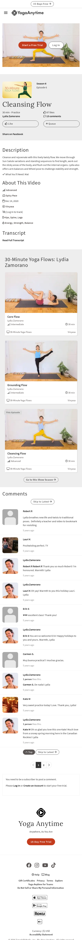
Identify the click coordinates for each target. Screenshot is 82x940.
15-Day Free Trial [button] (41, 841)
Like (9, 123)
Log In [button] (56, 45)
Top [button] (29, 752)
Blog (45, 874)
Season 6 (41, 83)
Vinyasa (9, 206)
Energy (8, 222)
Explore (59, 880)
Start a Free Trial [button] (32, 45)
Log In (16, 785)
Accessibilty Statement (41, 934)
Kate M (26, 698)
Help (35, 874)
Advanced (11, 190)
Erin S (26, 608)
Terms (50, 880)
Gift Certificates (27, 880)
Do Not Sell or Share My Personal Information (40, 887)
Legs (20, 217)
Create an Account (33, 785)
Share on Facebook (12, 134)
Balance (29, 222)
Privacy (41, 880)
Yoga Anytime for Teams (40, 884)
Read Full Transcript (13, 240)
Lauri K (27, 539)
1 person (27, 679)
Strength (18, 222)
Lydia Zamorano (11, 116)
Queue (51, 123)
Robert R (27, 511)
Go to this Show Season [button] (41, 479)
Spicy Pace (11, 195)
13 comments (53, 116)
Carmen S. (28, 654)
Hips (6, 217)
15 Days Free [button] (42, 3)
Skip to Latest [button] (42, 501)
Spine (13, 217)
